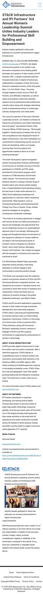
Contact (39, 581)
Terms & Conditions (31, 577)
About (11, 572)
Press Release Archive (25, 572)
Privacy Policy (28, 581)
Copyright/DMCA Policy (10, 581)
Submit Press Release (12, 577)
